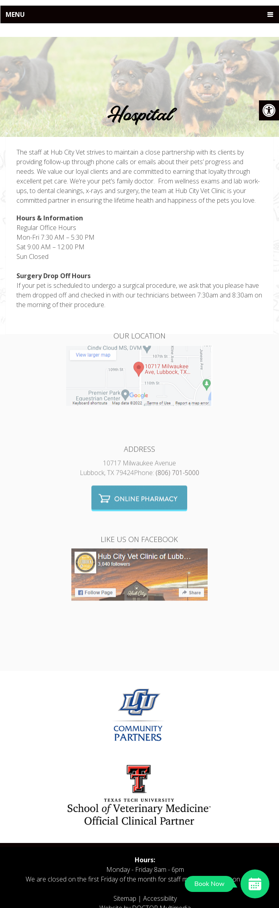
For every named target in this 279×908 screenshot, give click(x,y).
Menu (15, 14)
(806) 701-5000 (177, 441)
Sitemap (124, 898)
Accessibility (160, 898)
